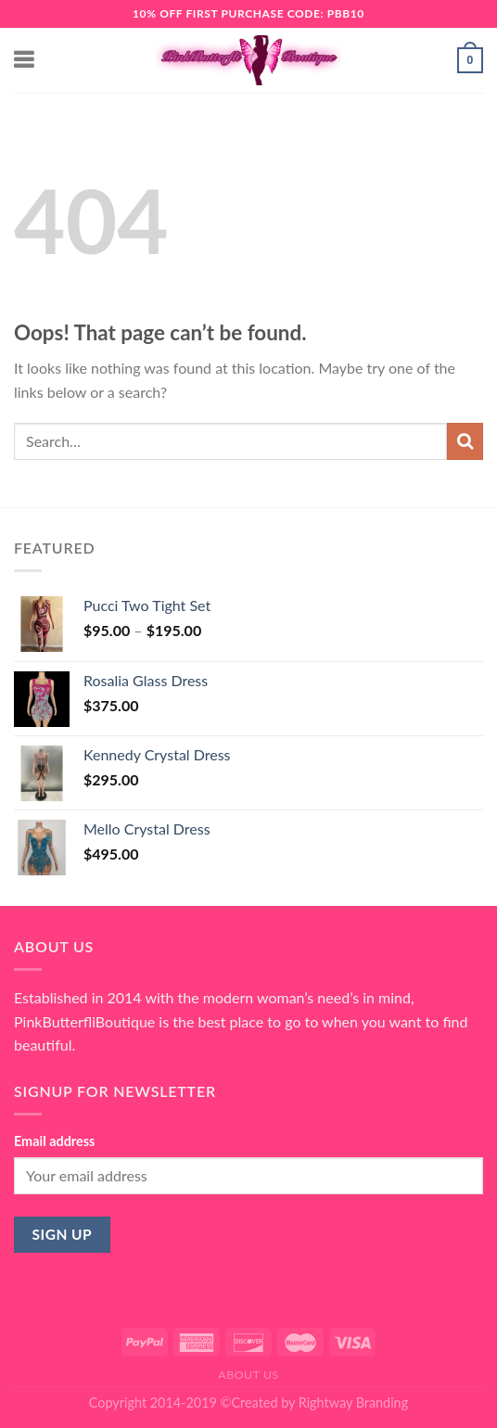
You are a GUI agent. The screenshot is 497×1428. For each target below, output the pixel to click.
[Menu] (25, 60)
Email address (54, 1141)
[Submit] (465, 441)
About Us (248, 1375)
